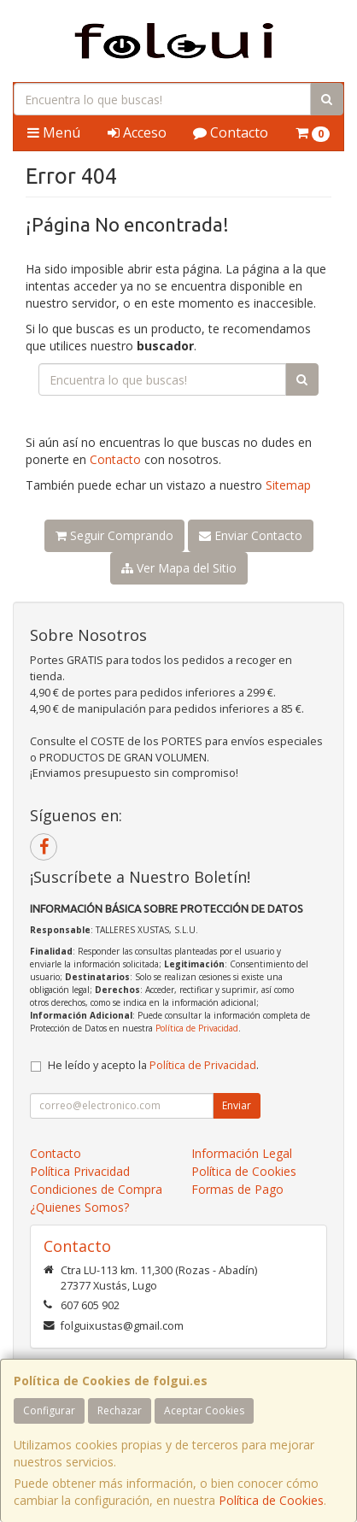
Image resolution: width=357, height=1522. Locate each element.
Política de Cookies (271, 1500)
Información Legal (241, 1153)
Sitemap (288, 485)
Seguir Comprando (114, 535)
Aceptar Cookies (204, 1410)
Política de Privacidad (196, 1028)
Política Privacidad (80, 1171)
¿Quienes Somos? (79, 1207)
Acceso (137, 132)
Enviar (236, 1105)
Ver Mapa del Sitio (179, 568)
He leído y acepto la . (153, 1065)
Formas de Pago (237, 1189)
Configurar (49, 1410)
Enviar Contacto (250, 535)
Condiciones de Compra (96, 1189)
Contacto (230, 132)
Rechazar (119, 1410)
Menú (53, 132)
